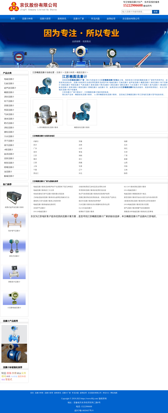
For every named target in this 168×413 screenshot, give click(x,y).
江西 (35, 163)
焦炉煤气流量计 (14, 231)
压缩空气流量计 (39, 208)
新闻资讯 (62, 18)
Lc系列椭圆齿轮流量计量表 (47, 127)
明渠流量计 (9, 110)
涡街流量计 (9, 97)
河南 (125, 166)
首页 (13, 18)
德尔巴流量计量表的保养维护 (90, 201)
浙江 (80, 159)
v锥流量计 (8, 150)
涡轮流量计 (9, 128)
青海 (80, 152)
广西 (125, 156)
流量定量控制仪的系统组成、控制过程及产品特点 (97, 197)
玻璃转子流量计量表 (86, 212)
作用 (14, 373)
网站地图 (113, 393)
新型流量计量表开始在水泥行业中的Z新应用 (140, 197)
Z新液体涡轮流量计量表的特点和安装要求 (140, 201)
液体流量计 (9, 119)
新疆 (125, 159)
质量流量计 (9, 105)
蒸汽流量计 (9, 145)
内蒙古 (36, 141)
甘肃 (80, 166)
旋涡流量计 (9, 154)
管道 (3, 380)
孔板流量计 (9, 83)
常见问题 (95, 18)
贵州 (35, 152)
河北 (80, 173)
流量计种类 (27, 18)
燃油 (19, 373)
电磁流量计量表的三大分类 (43, 190)
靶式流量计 (9, 123)
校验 (9, 373)
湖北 (125, 148)
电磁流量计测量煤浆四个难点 (135, 194)
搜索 (156, 12)
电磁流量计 (9, 79)
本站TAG (106, 393)
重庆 (35, 159)
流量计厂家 (78, 18)
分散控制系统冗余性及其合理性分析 (92, 187)
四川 (35, 145)
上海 (35, 166)
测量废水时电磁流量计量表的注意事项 (138, 212)
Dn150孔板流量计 (85, 208)
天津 (125, 152)
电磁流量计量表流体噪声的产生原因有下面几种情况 (53, 187)
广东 (35, 148)
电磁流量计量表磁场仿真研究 (44, 204)
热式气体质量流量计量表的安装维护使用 (94, 194)
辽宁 (80, 170)
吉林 (80, 145)
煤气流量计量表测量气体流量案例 (137, 208)
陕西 (125, 173)
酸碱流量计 (9, 176)
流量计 (59, 72)
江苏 (35, 156)
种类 (8, 376)
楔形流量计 (9, 163)
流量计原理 (45, 18)
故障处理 (111, 18)
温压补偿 (22, 376)
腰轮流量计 (9, 132)
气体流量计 (9, 114)
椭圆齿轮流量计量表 (82, 127)
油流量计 (8, 172)
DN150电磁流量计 (40, 212)
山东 (80, 148)
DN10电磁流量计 (130, 190)
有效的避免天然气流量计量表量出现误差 (48, 194)
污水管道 (14, 376)
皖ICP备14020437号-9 (84, 410)
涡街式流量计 (14, 256)
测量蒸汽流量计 (14, 282)
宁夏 (35, 170)
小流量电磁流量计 (14, 308)
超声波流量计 (10, 88)
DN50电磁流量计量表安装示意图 (136, 204)
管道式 (8, 379)
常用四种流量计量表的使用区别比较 (92, 190)
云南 (125, 170)
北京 (125, 145)
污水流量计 (9, 136)
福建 (125, 141)
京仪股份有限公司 (131, 18)
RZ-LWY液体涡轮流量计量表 (135, 187)
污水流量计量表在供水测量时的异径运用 (94, 204)
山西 (125, 163)
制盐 (3, 373)
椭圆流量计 (82, 72)
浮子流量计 (9, 141)
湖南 (80, 156)
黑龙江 (36, 173)
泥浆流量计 (9, 158)
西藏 (80, 163)
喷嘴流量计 (9, 167)
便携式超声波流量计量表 (14, 207)
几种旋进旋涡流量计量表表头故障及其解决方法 (51, 197)
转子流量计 (9, 101)
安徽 (80, 141)
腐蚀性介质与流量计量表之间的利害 (47, 201)
